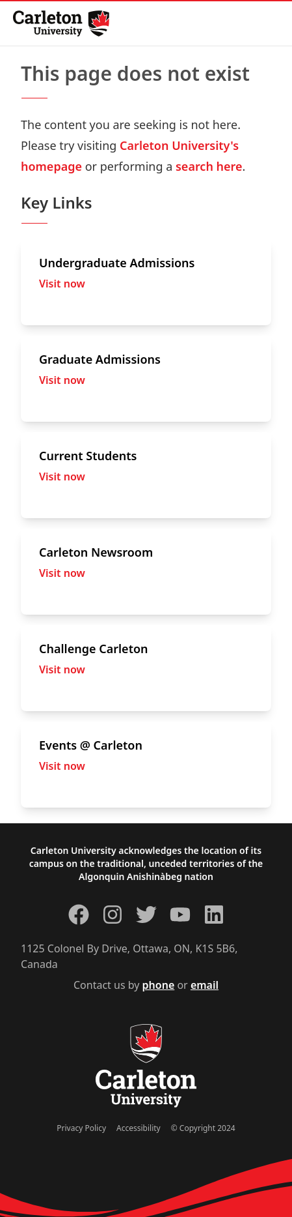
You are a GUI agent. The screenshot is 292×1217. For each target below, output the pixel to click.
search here (209, 166)
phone (158, 985)
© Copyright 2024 (203, 1128)
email (205, 985)
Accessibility (138, 1128)
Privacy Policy (81, 1128)
